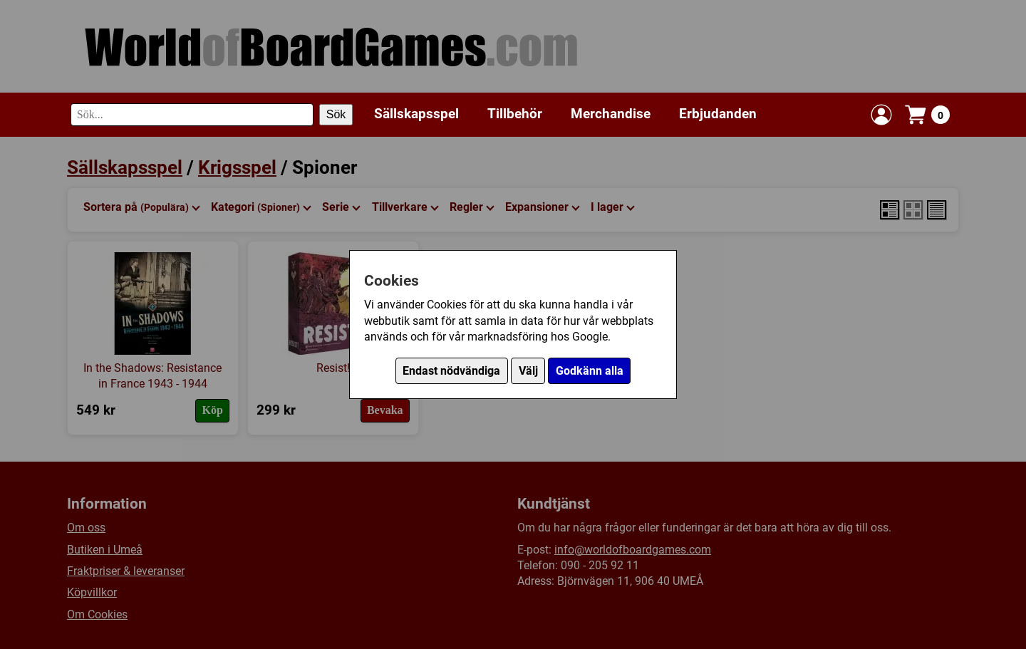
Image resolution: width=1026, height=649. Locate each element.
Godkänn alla (589, 371)
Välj (528, 371)
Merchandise (611, 113)
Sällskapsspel (416, 113)
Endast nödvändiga (451, 371)
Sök (336, 114)
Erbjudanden (718, 113)
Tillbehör (514, 113)
